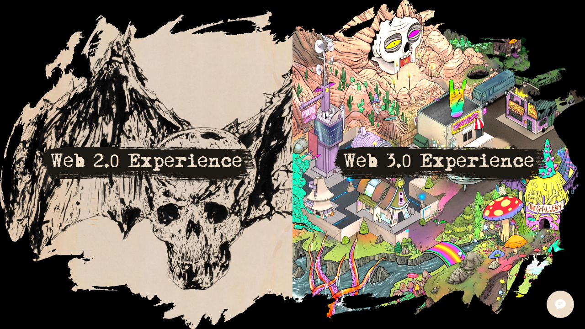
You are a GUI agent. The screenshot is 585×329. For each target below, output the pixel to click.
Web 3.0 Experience (439, 160)
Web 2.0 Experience (146, 160)
